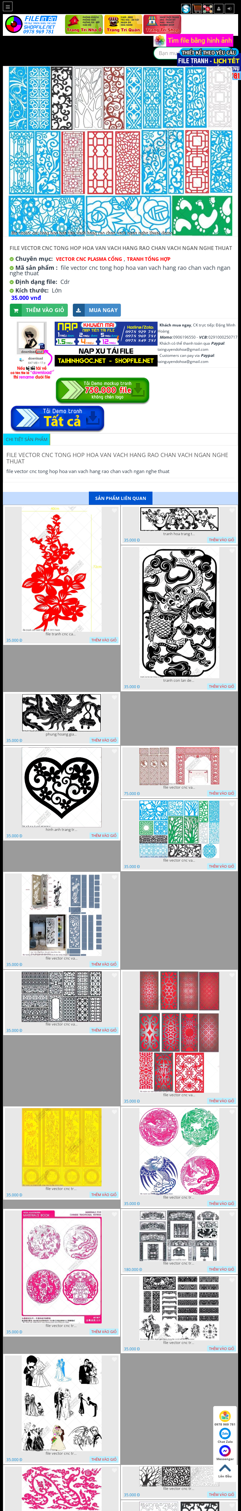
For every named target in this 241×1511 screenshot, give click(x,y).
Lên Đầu (225, 1470)
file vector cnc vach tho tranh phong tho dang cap (179, 787)
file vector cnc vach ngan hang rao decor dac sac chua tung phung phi (62, 1024)
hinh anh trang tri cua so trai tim (62, 829)
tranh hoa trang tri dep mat (179, 534)
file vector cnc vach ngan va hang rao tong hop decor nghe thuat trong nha (179, 860)
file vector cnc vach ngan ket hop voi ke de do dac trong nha (62, 958)
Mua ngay (95, 310)
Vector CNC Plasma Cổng (89, 259)
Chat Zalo (225, 1436)
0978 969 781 (225, 1419)
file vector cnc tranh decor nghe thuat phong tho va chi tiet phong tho (179, 1342)
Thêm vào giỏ (37, 310)
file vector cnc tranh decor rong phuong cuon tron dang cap (62, 1325)
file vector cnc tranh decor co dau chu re (62, 1453)
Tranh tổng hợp (148, 259)
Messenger (225, 1453)
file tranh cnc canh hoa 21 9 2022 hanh (62, 634)
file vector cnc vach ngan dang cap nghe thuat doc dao (179, 1095)
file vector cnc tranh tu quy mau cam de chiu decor (62, 1188)
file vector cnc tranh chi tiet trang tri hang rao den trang (179, 1488)
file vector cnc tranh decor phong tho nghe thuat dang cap (179, 1263)
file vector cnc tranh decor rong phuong (179, 1197)
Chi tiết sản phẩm (27, 439)
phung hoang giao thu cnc (62, 734)
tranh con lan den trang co (179, 680)
